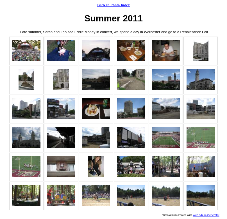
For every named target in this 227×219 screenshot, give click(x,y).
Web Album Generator (206, 214)
